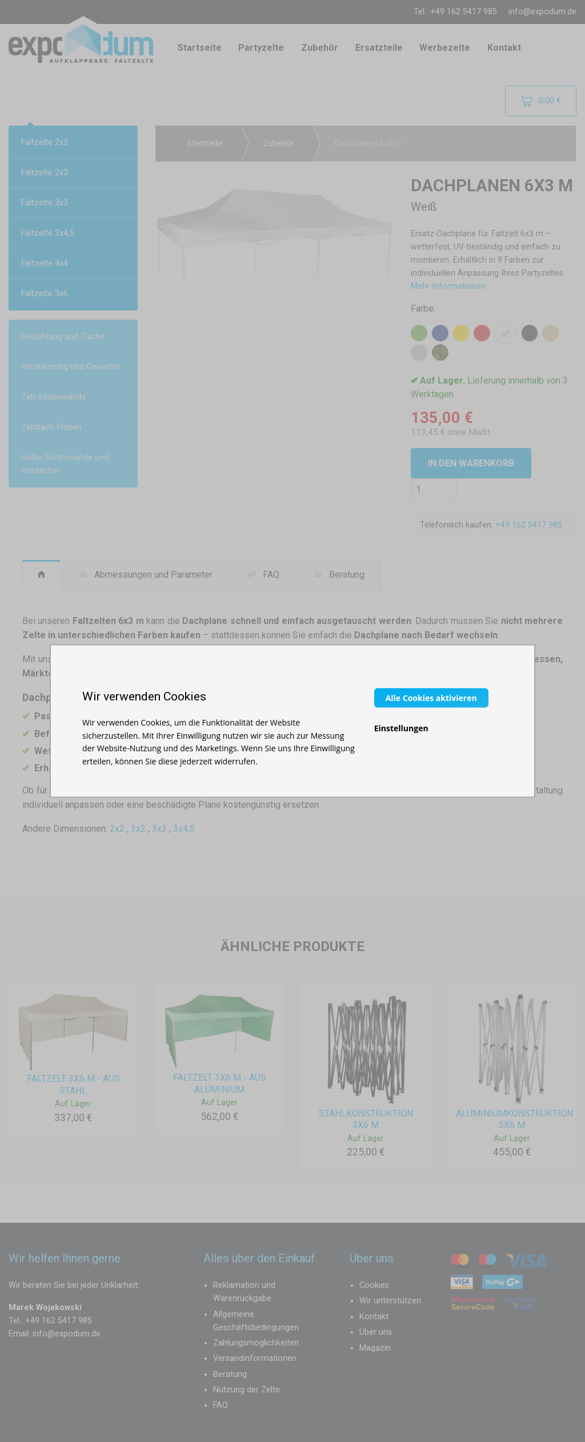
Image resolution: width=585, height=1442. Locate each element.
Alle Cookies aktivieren (431, 697)
